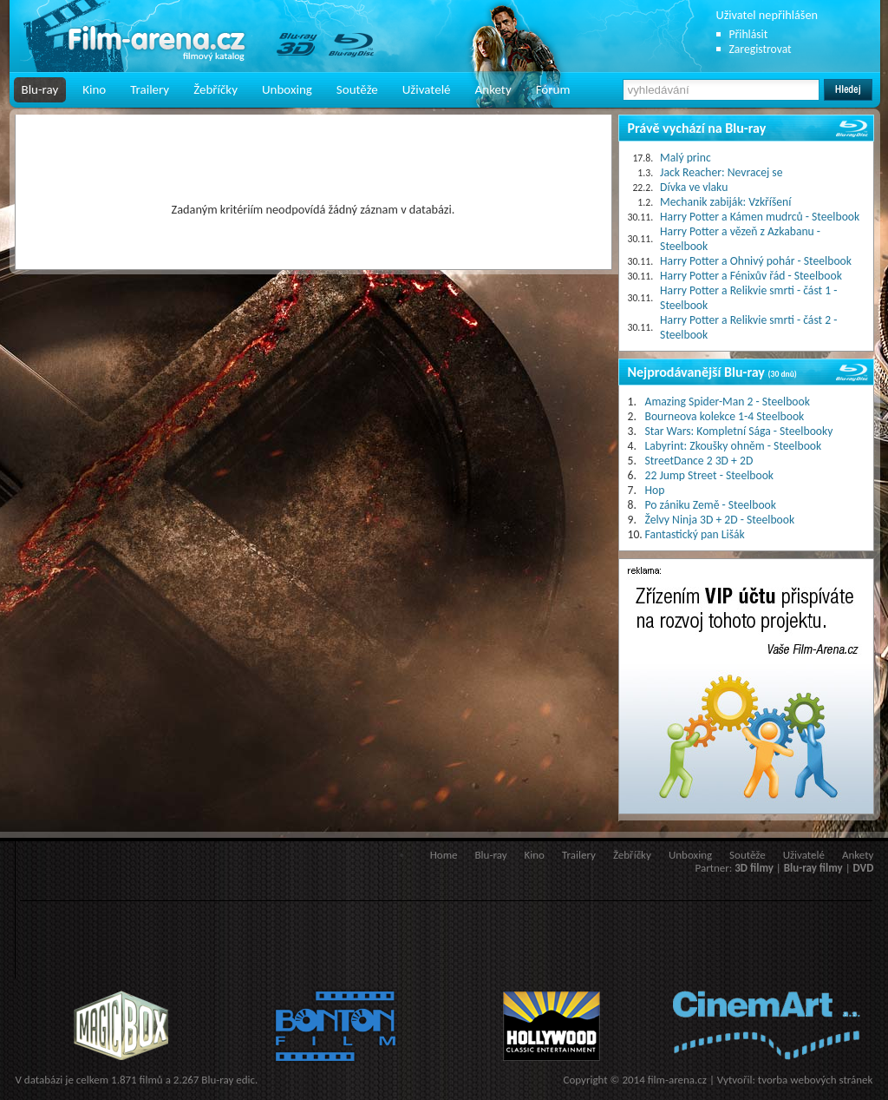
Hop (655, 490)
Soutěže (357, 89)
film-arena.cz (677, 1079)
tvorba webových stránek (815, 1079)
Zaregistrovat (760, 49)
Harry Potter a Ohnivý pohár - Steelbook (756, 261)
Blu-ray (40, 89)
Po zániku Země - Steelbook (710, 504)
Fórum (553, 89)
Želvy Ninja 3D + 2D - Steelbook (720, 519)
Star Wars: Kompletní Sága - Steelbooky (739, 431)
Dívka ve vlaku (694, 187)
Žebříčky (215, 89)
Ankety (493, 89)
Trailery (149, 89)
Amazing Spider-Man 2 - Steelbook (727, 401)
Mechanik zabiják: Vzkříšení (725, 201)
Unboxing (287, 89)
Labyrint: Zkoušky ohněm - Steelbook (733, 445)
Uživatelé (426, 89)
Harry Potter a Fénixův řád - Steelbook (751, 275)
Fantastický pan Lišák (695, 534)
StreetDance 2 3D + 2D (699, 460)
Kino (94, 89)
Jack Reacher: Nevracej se (721, 172)
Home (444, 854)
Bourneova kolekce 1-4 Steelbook (725, 416)
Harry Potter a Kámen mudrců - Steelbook (759, 216)
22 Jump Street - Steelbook (709, 475)
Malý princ (685, 157)
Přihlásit (748, 34)
